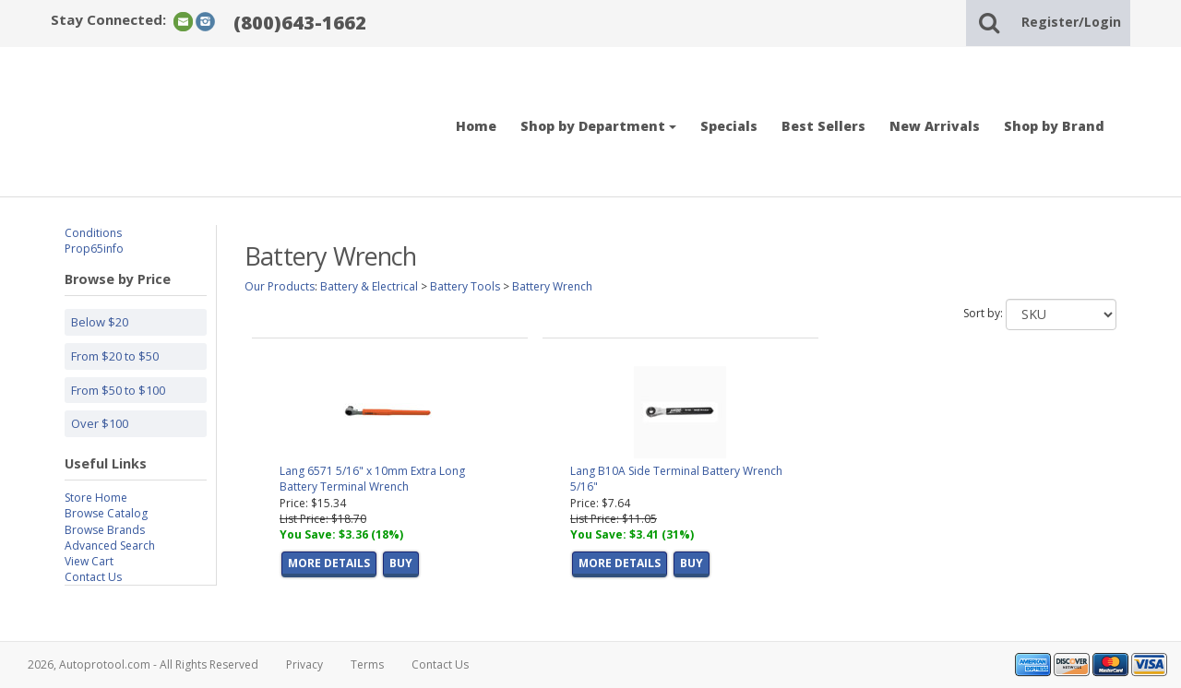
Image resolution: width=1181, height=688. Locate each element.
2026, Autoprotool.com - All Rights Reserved (143, 664)
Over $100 (99, 423)
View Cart (89, 561)
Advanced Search (110, 545)
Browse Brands (105, 530)
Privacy (304, 664)
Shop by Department (598, 126)
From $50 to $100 (118, 390)
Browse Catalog (106, 513)
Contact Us (93, 577)
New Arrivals (934, 126)
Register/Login (1071, 21)
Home (476, 126)
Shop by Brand (1054, 126)
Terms (367, 664)
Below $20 (99, 322)
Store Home (96, 497)
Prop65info (94, 248)
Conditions (93, 233)
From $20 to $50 (115, 356)
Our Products (280, 286)
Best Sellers (823, 126)
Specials (729, 126)
